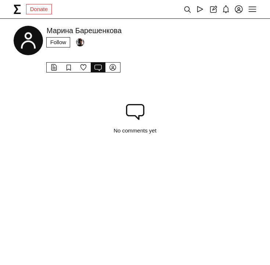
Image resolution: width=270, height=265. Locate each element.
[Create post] (212, 9)
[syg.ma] (17, 9)
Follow (58, 42)
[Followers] (80, 42)
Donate (39, 9)
